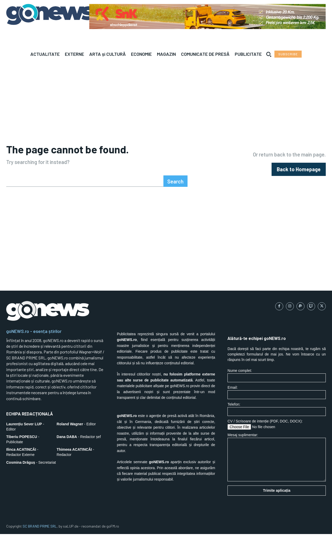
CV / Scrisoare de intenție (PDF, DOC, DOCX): (276, 430)
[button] (268, 54)
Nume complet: (276, 381)
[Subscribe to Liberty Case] (288, 54)
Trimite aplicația (276, 497)
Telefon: (276, 415)
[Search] (175, 187)
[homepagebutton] (299, 172)
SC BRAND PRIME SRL (40, 532)
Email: (276, 398)
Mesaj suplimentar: (276, 463)
